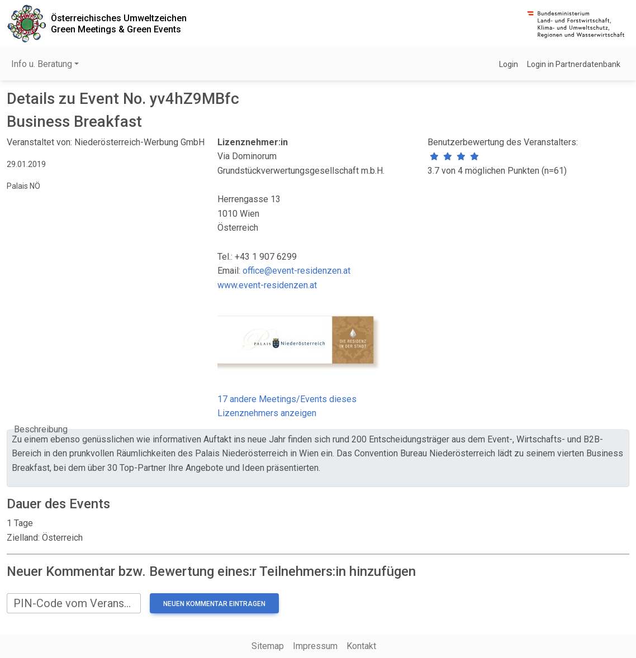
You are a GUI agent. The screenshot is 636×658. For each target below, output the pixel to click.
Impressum (315, 646)
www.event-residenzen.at (267, 285)
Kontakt (361, 646)
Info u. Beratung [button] (41, 64)
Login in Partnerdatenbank (573, 64)
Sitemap (267, 646)
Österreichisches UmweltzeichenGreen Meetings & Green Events (119, 23)
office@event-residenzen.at (296, 270)
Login (508, 64)
